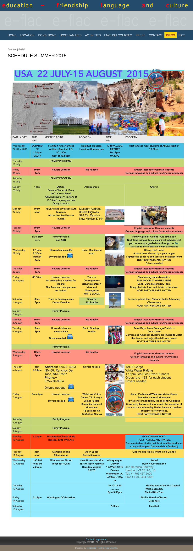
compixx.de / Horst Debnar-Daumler (101, 548)
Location (27, 35)
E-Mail (21, 49)
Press (140, 35)
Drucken (12, 49)
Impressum (101, 539)
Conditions (47, 35)
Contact (156, 35)
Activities (93, 35)
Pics (181, 35)
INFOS (170, 35)
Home (12, 35)
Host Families (70, 35)
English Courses (118, 35)
